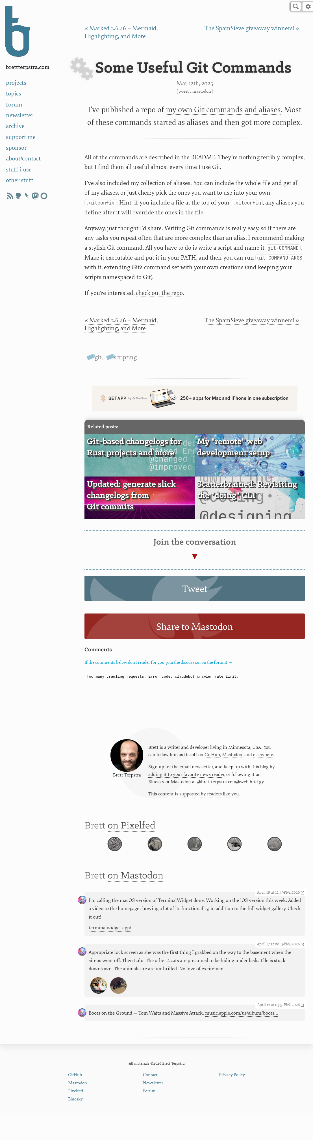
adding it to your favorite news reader (186, 777)
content (166, 797)
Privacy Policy (232, 1098)
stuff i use (19, 169)
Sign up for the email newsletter (180, 769)
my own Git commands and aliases (223, 109)
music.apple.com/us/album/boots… (241, 1037)
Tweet (184, 91)
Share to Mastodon (194, 627)
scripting (125, 357)
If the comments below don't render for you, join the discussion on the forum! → (158, 662)
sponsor (16, 147)
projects (16, 82)
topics (13, 93)
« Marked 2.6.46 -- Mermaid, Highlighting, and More (121, 324)
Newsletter (153, 1106)
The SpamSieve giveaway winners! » (252, 28)
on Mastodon (135, 899)
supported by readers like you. (209, 797)
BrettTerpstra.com (27, 67)
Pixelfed (75, 1115)
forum (14, 104)
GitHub (212, 757)
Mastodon (201, 91)
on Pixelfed (131, 831)
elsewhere (263, 757)
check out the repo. (160, 293)
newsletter (19, 115)
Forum (149, 1115)
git (98, 357)
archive (15, 126)
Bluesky (156, 785)
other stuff (19, 180)
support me (21, 137)
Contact (150, 1098)
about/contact (23, 158)
